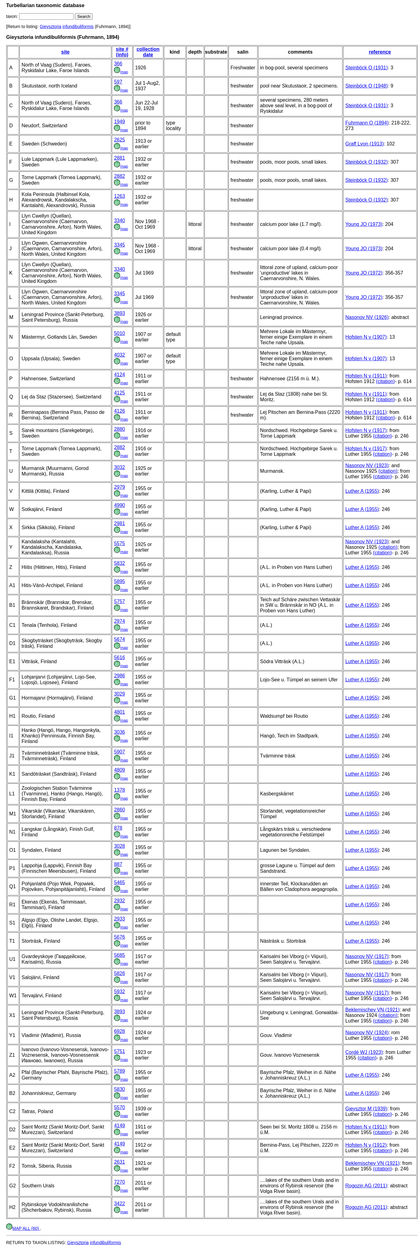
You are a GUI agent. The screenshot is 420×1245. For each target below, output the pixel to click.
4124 (119, 374)
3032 (119, 467)
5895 (119, 581)
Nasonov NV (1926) (367, 317)
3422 (119, 1203)
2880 (119, 429)
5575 (119, 543)
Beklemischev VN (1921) (372, 1009)
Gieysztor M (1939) (366, 1108)
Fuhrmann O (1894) (367, 122)
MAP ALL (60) (23, 1228)
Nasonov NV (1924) (367, 1032)
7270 (119, 1182)
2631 (119, 1162)
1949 (119, 121)
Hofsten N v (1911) (365, 375)
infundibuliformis (78, 26)
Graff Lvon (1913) (364, 143)
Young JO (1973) (363, 224)
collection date (148, 52)
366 (118, 63)
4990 (119, 505)
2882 (119, 176)
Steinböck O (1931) (366, 67)
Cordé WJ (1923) (364, 1052)
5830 (119, 1089)
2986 (119, 675)
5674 (119, 639)
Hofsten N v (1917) (365, 430)
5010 (119, 333)
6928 (119, 1031)
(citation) (385, 381)
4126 (119, 411)
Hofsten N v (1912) (365, 1145)
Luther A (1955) (362, 491)
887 (118, 864)
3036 (119, 732)
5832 (119, 563)
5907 (119, 751)
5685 (119, 955)
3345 (119, 244)
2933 (119, 918)
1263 (119, 196)
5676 (119, 937)
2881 (119, 158)
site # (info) (122, 52)
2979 (119, 487)
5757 (119, 601)
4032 (119, 354)
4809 (119, 770)
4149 (119, 1125)
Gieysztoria (50, 26)
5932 (119, 991)
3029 (119, 693)
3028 (119, 846)
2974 (119, 621)
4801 (119, 712)
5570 (119, 1107)
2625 (119, 139)
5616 (119, 657)
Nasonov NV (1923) (367, 465)
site (65, 52)
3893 (119, 313)
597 (118, 81)
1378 (119, 790)
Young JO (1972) (363, 273)
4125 (119, 392)
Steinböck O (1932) (366, 162)
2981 (119, 523)
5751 (119, 1051)
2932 (119, 900)
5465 (119, 882)
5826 (119, 973)
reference (380, 52)
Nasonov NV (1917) (367, 956)
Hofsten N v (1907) (365, 337)
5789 (119, 1071)
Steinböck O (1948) (366, 85)
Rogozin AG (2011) (366, 1185)
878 (118, 828)
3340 (119, 220)
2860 (119, 809)
